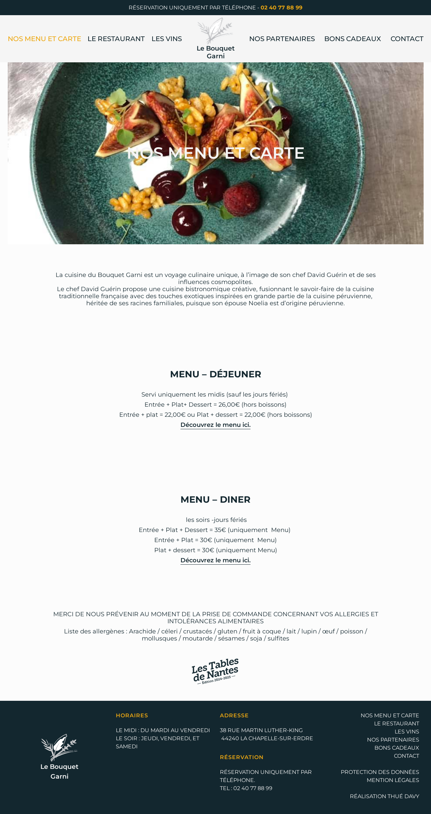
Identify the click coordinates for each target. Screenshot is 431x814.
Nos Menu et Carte (44, 39)
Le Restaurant (116, 39)
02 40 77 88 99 (281, 7)
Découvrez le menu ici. (215, 424)
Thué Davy (403, 796)
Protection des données (380, 772)
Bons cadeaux (352, 39)
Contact (407, 39)
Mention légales (393, 780)
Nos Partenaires (282, 39)
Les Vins (167, 39)
